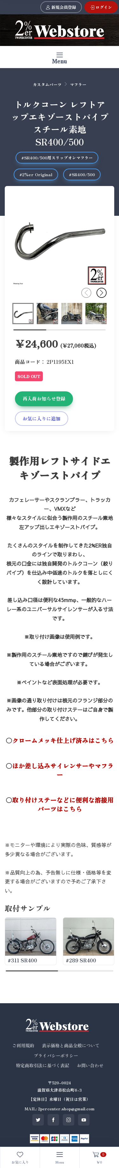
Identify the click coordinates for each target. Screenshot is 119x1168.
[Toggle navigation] (59, 56)
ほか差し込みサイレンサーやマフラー (63, 770)
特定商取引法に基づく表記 (42, 1065)
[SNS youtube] (83, 1120)
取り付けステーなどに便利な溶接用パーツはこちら (63, 804)
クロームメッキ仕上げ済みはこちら (63, 740)
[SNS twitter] (38, 1120)
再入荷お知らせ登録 (44, 398)
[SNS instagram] (68, 1120)
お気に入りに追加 (42, 418)
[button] (101, 293)
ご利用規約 (23, 1045)
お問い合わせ (90, 1065)
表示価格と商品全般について (71, 1045)
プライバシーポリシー (56, 1055)
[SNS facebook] (53, 1120)
